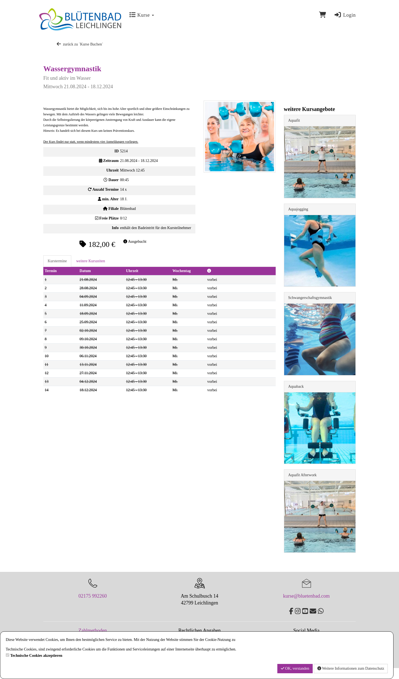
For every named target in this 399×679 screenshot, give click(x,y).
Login (345, 15)
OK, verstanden (295, 668)
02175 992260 (92, 596)
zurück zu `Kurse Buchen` (79, 44)
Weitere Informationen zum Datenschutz (350, 668)
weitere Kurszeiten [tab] (90, 261)
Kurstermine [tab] (57, 261)
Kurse (141, 15)
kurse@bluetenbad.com (306, 596)
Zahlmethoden (92, 630)
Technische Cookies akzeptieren (36, 656)
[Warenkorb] (322, 15)
